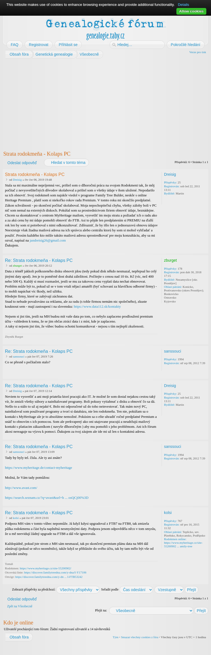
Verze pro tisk (197, 52)
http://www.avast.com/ (21, 488)
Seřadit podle (127, 589)
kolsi (16, 517)
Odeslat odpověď (22, 163)
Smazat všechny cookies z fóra (139, 637)
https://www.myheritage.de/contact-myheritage (38, 467)
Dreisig (17, 179)
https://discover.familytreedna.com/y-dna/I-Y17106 (55, 572)
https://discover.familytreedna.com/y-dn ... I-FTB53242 (49, 576)
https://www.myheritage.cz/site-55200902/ (45, 568)
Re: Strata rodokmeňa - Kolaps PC (39, 260)
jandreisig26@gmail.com (48, 240)
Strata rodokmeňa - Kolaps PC (36, 154)
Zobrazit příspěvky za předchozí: (56, 589)
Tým (115, 637)
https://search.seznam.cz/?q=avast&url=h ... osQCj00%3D (46, 498)
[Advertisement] (105, 103)
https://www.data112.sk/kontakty (97, 306)
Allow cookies (191, 11)
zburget (17, 265)
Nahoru (204, 249)
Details (183, 4)
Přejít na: (101, 610)
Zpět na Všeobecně (19, 606)
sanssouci (18, 356)
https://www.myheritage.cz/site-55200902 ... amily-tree (183, 544)
